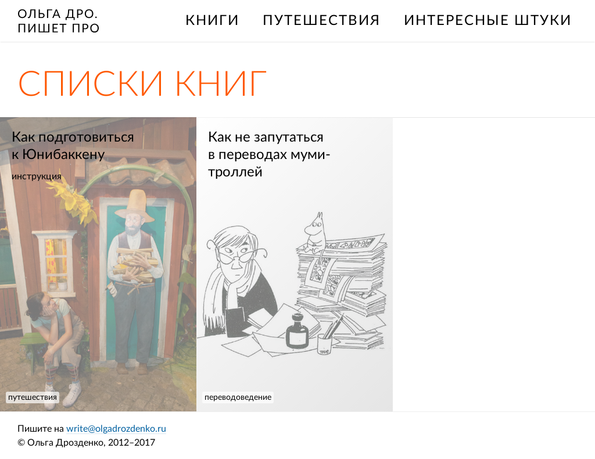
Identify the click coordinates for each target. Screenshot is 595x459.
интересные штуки (488, 21)
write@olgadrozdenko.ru (116, 428)
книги (212, 21)
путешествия (322, 21)
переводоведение (238, 397)
